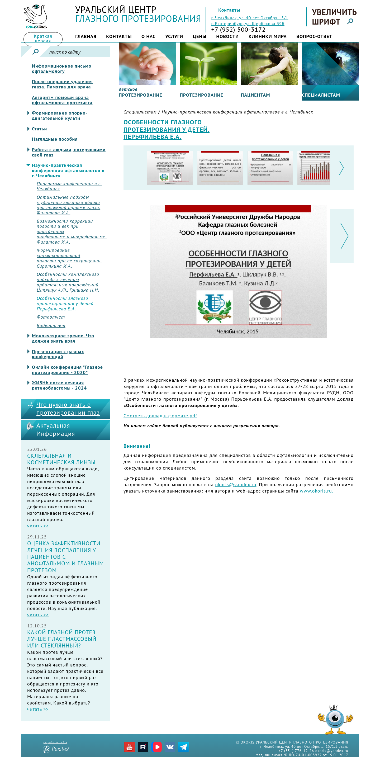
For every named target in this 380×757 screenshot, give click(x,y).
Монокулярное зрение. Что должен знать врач (63, 338)
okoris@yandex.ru (235, 484)
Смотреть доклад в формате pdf (160, 416)
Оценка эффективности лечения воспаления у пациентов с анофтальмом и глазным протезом (65, 557)
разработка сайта (56, 746)
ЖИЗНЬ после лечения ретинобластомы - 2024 (59, 385)
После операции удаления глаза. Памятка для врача (62, 84)
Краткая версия (43, 38)
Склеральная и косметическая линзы (61, 459)
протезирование (140, 92)
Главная (85, 36)
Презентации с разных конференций (58, 354)
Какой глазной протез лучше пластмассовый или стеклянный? (62, 639)
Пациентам (255, 95)
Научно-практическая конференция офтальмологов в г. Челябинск (68, 170)
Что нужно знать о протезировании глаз (68, 409)
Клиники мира (268, 36)
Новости (227, 36)
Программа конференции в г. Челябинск (69, 186)
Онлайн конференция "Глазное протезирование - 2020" (67, 370)
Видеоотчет (51, 325)
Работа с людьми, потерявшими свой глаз (69, 152)
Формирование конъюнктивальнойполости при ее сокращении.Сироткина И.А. (69, 258)
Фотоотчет (51, 317)
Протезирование (201, 95)
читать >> (38, 526)
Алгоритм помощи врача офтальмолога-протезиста (62, 100)
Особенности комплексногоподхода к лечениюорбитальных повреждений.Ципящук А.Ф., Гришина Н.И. (68, 282)
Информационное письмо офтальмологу (61, 68)
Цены (200, 36)
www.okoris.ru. (316, 491)
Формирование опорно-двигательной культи (60, 115)
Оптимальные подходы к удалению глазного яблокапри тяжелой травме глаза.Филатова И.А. (68, 205)
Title (35, 16)
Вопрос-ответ (314, 36)
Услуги (174, 36)
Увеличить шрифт (334, 17)
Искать (35, 51)
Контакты (229, 10)
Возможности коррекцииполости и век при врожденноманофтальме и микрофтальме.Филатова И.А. (72, 232)
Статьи (39, 128)
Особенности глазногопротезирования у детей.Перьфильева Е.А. (66, 303)
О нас (148, 36)
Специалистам (321, 95)
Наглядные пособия (55, 139)
